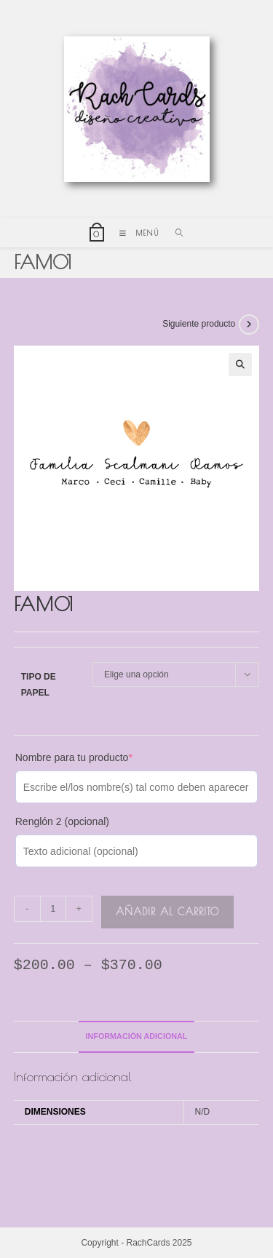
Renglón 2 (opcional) (62, 821)
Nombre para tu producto (73, 757)
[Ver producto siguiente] (249, 324)
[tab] (137, 1036)
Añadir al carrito (167, 911)
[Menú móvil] (136, 232)
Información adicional (137, 1036)
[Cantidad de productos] (53, 909)
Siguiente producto (198, 324)
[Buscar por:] (174, 232)
